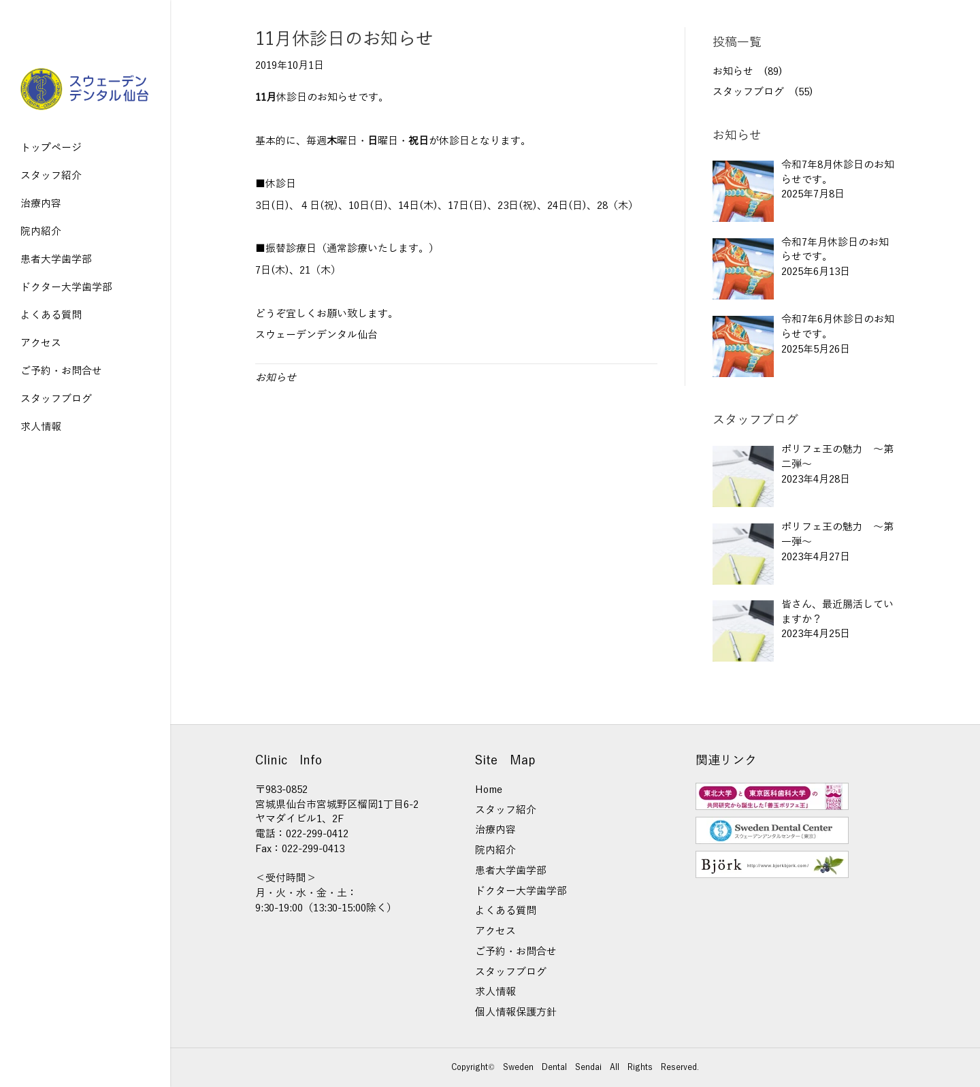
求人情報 (40, 426)
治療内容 (40, 203)
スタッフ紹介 (51, 175)
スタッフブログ (56, 398)
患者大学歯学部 (56, 259)
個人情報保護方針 (516, 1012)
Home (488, 789)
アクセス (40, 343)
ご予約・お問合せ (61, 371)
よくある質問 (51, 315)
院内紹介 (40, 231)
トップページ (51, 147)
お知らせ (275, 377)
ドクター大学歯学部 (66, 287)
